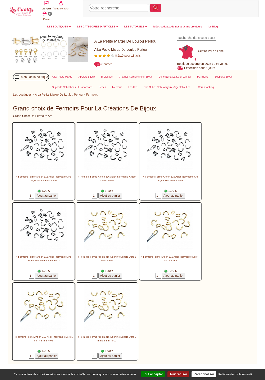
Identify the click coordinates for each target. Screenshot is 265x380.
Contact (106, 63)
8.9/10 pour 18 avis (117, 55)
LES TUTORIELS (135, 26)
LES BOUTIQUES (59, 26)
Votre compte (226, 8)
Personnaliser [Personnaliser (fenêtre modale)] (204, 374)
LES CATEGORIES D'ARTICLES (97, 26)
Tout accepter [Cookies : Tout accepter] (153, 374)
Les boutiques (22, 94)
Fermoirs (92, 94)
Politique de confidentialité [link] (235, 374)
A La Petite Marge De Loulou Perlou (59, 94)
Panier (242, 8)
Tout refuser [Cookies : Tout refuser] (178, 374)
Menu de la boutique (31, 77)
